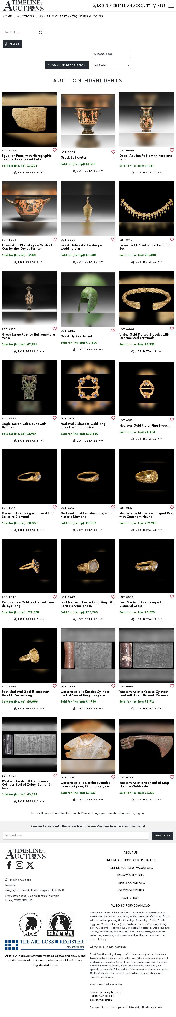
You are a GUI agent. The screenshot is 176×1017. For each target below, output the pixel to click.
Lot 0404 (126, 329)
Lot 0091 (9, 240)
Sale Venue (130, 898)
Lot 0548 (9, 597)
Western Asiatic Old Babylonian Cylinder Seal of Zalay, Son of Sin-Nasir (28, 784)
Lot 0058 (9, 150)
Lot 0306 (68, 331)
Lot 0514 (9, 508)
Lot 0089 (68, 152)
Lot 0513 (126, 420)
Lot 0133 (8, 329)
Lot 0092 (68, 240)
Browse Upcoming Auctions (105, 992)
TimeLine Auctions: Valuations (130, 867)
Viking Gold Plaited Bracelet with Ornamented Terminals (144, 336)
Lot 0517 (126, 508)
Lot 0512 (67, 418)
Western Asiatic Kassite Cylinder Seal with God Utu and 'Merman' (144, 693)
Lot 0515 (67, 508)
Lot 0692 (68, 686)
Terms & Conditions (130, 883)
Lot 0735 (68, 777)
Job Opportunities (130, 890)
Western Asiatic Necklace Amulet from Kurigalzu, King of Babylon (85, 784)
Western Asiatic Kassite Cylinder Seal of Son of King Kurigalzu (85, 693)
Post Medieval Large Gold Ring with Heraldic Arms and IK (87, 604)
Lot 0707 (9, 776)
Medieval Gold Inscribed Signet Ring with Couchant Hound (146, 515)
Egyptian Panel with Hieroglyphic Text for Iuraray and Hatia (26, 157)
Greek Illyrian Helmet (76, 336)
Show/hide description (67, 65)
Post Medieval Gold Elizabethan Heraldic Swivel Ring (26, 693)
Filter (14, 43)
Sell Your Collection (101, 1000)
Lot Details (31, 172)
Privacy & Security (130, 875)
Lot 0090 (126, 150)
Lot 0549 (68, 597)
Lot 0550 (126, 597)
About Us (130, 852)
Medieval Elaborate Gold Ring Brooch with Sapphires (83, 425)
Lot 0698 (126, 686)
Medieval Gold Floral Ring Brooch (144, 425)
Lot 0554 (9, 686)
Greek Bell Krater (74, 157)
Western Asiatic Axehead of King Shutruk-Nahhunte (144, 784)
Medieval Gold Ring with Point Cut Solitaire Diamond (28, 515)
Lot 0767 (126, 777)
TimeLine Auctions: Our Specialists (130, 860)
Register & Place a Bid (102, 996)
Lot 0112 (126, 240)
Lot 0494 (9, 418)
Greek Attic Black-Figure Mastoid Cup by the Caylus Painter (27, 246)
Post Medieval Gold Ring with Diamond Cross (141, 604)
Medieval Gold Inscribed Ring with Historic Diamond (86, 515)
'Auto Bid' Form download (130, 905)
